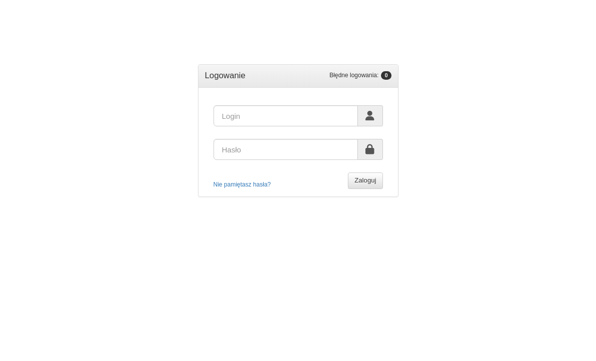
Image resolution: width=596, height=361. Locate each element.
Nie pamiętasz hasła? (242, 184)
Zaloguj (365, 180)
